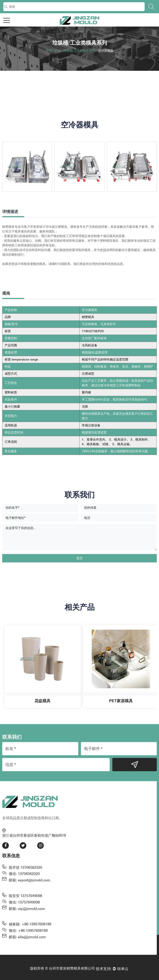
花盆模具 (42, 700)
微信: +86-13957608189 (28, 930)
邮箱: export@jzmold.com (29, 880)
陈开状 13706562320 (25, 867)
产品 (58, 50)
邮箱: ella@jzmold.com (27, 937)
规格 (6, 293)
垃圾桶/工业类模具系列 (79, 50)
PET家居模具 (121, 700)
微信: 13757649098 (24, 902)
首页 (49, 50)
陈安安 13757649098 (25, 896)
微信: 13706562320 (24, 874)
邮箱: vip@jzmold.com (27, 909)
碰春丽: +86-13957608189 (30, 924)
